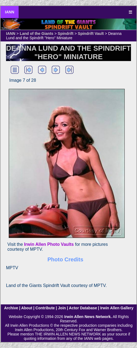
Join (62, 308)
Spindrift (66, 33)
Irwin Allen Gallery (116, 308)
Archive (11, 308)
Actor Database (83, 308)
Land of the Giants (36, 33)
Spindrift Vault (91, 33)
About (26, 308)
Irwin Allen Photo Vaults (49, 244)
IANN (9, 12)
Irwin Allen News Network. (88, 316)
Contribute (45, 308)
